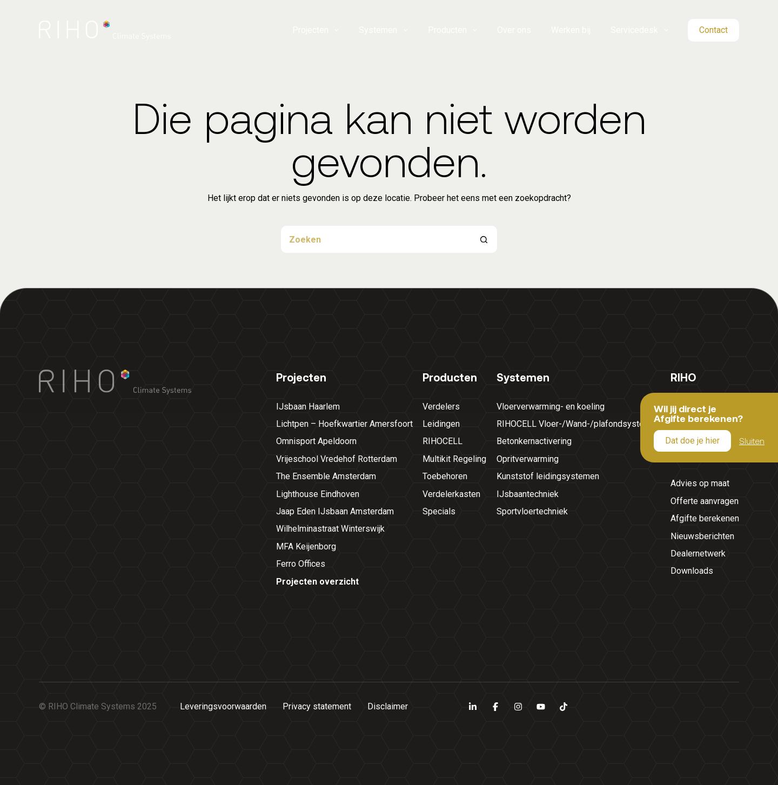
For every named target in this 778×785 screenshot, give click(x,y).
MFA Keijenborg (306, 546)
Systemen (383, 30)
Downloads (691, 571)
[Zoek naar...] (375, 239)
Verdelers (441, 406)
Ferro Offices (300, 564)
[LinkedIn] (473, 707)
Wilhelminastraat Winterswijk (330, 529)
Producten (453, 30)
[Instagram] (518, 707)
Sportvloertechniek (532, 511)
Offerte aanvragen (704, 501)
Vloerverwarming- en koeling (551, 406)
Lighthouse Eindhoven (317, 494)
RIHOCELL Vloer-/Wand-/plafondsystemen (578, 424)
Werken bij (571, 30)
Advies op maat (699, 483)
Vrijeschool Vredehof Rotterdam (336, 459)
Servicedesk (640, 30)
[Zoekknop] (483, 239)
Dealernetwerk (698, 553)
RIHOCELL (442, 441)
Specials (438, 511)
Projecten (315, 30)
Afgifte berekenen (704, 518)
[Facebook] (495, 707)
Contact (713, 30)
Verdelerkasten (451, 494)
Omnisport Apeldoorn (316, 441)
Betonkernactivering (534, 441)
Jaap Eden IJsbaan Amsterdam (335, 511)
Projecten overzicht (317, 581)
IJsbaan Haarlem (308, 406)
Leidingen (441, 424)
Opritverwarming (528, 459)
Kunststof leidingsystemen (548, 476)
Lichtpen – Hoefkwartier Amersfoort (344, 424)
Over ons (514, 30)
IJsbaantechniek (528, 494)
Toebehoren (444, 476)
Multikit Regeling (454, 459)
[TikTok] (563, 707)
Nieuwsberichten (702, 536)
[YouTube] (541, 707)
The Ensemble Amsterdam (326, 476)
